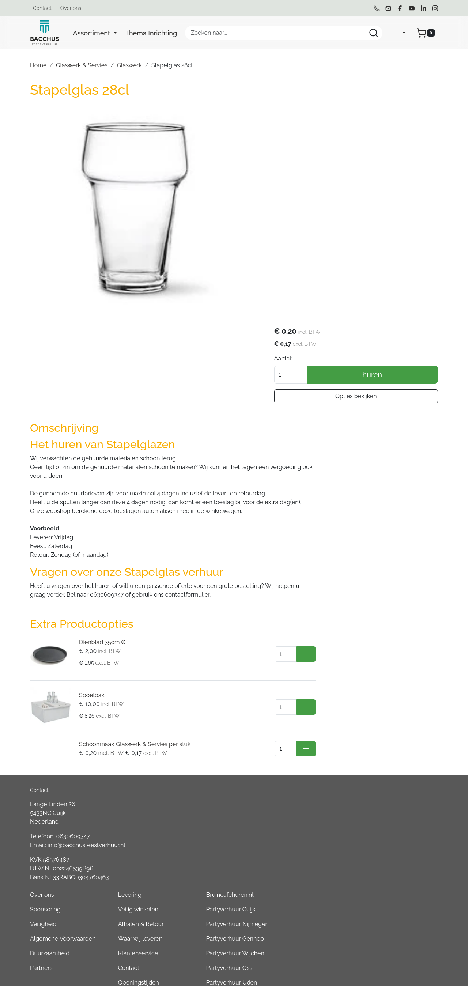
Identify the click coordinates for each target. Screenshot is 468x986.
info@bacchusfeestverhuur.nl (86, 749)
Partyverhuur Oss (385, 771)
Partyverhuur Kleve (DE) (394, 888)
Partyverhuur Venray (389, 815)
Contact (42, 8)
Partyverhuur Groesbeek (395, 829)
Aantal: (317, 140)
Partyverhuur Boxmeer (392, 858)
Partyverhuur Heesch (390, 800)
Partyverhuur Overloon (392, 873)
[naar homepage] (44, 32)
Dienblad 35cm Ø (99, 560)
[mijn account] (398, 33)
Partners (215, 771)
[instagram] (435, 8)
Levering (294, 698)
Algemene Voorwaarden (236, 741)
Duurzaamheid (223, 756)
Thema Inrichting (151, 33)
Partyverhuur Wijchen (391, 756)
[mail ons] (388, 8)
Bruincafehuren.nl (386, 698)
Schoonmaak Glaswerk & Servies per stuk (132, 657)
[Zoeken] (373, 33)
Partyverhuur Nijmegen (393, 727)
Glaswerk (129, 65)
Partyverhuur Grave (388, 946)
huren (389, 156)
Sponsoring (219, 712)
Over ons (70, 8)
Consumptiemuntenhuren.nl (400, 932)
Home (38, 65)
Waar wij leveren (305, 741)
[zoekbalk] (283, 33)
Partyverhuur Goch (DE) (393, 902)
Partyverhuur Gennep (391, 741)
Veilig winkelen (303, 712)
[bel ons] (377, 8)
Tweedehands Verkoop (314, 815)
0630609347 (73, 740)
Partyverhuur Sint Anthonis (398, 844)
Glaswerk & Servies (81, 65)
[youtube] (412, 8)
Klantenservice (303, 756)
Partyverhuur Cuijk (387, 712)
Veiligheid (217, 727)
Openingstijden (303, 785)
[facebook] (400, 8)
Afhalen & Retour (306, 727)
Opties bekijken (372, 178)
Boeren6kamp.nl (384, 917)
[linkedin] (423, 8)
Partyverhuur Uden (388, 785)
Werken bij (297, 800)
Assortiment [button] (92, 33)
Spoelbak (89, 610)
